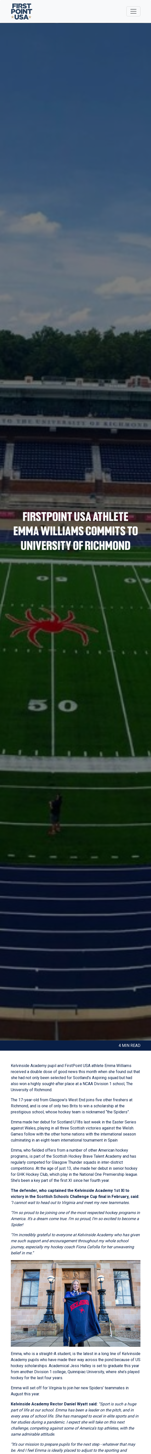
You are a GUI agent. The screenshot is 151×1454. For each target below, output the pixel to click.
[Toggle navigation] (133, 11)
